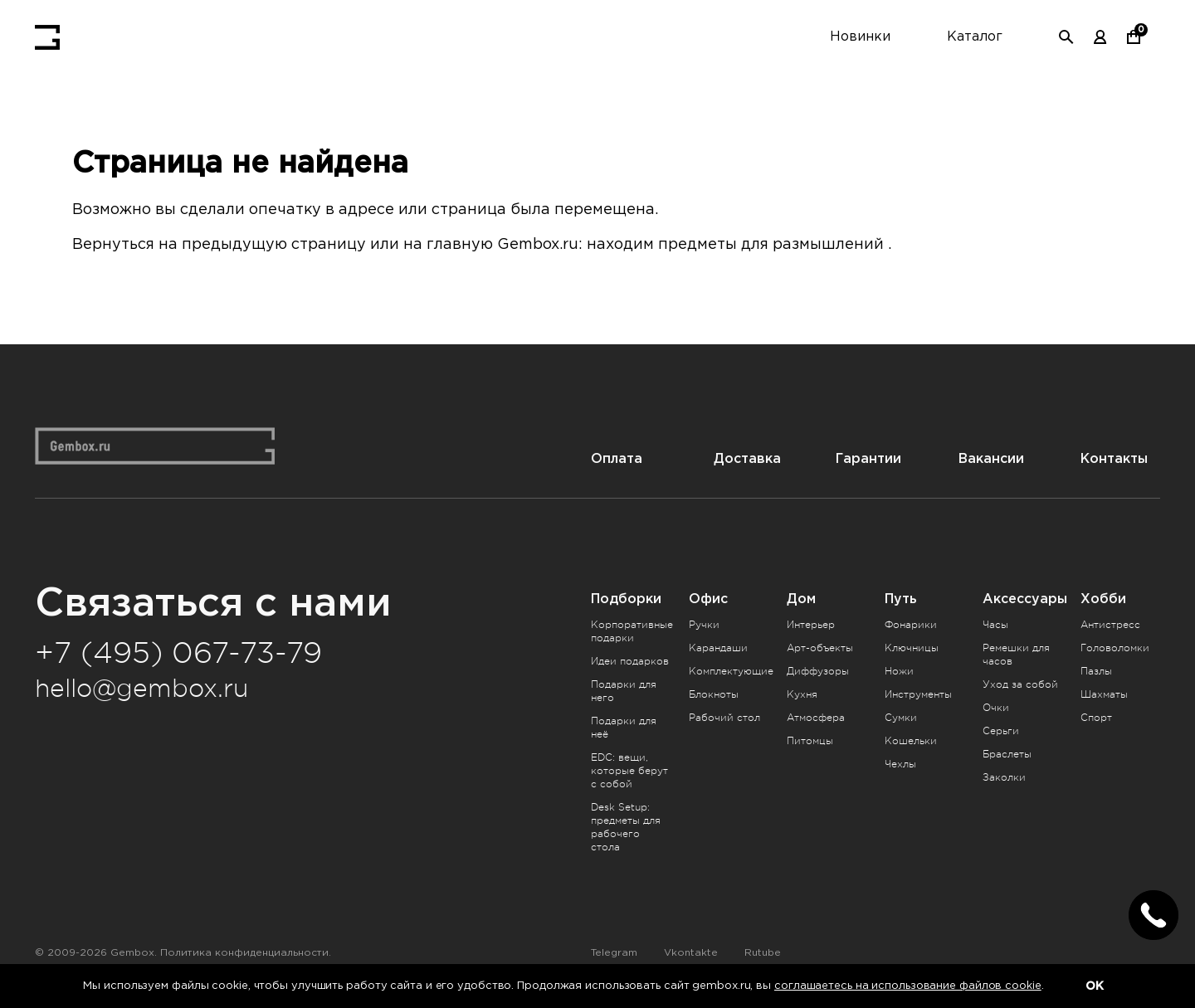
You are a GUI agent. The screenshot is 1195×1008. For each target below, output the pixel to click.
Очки (996, 707)
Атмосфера (816, 717)
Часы (995, 625)
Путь (901, 599)
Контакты (1114, 458)
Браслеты (1007, 754)
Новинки (860, 37)
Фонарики (911, 625)
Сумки (901, 717)
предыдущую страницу (274, 244)
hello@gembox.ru (141, 688)
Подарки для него (623, 691)
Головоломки (1114, 648)
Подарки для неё (623, 727)
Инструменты (918, 694)
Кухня (802, 694)
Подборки (626, 599)
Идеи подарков (630, 661)
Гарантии (868, 458)
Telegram (614, 952)
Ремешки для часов (1016, 654)
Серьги (1001, 731)
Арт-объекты (820, 648)
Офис (708, 599)
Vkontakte (691, 952)
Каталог (974, 37)
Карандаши (718, 648)
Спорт (1096, 717)
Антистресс (1110, 625)
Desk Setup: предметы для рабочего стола (626, 827)
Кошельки (911, 741)
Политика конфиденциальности (244, 952)
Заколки (1004, 777)
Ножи (899, 671)
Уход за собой (1020, 684)
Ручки (704, 625)
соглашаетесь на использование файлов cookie (907, 986)
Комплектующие (731, 671)
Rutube (762, 952)
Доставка (747, 458)
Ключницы (912, 648)
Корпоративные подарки (632, 631)
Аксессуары (1025, 599)
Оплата (616, 458)
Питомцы (810, 741)
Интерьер (811, 625)
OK (1094, 985)
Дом (801, 599)
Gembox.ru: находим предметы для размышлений (690, 244)
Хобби (1103, 599)
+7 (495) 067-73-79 (178, 653)
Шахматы (1104, 694)
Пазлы (1096, 671)
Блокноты (714, 694)
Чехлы (900, 764)
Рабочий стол (724, 717)
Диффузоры (818, 671)
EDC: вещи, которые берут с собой (629, 771)
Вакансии (991, 458)
